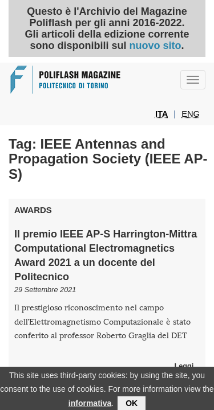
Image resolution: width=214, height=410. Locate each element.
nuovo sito (155, 45)
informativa (89, 404)
